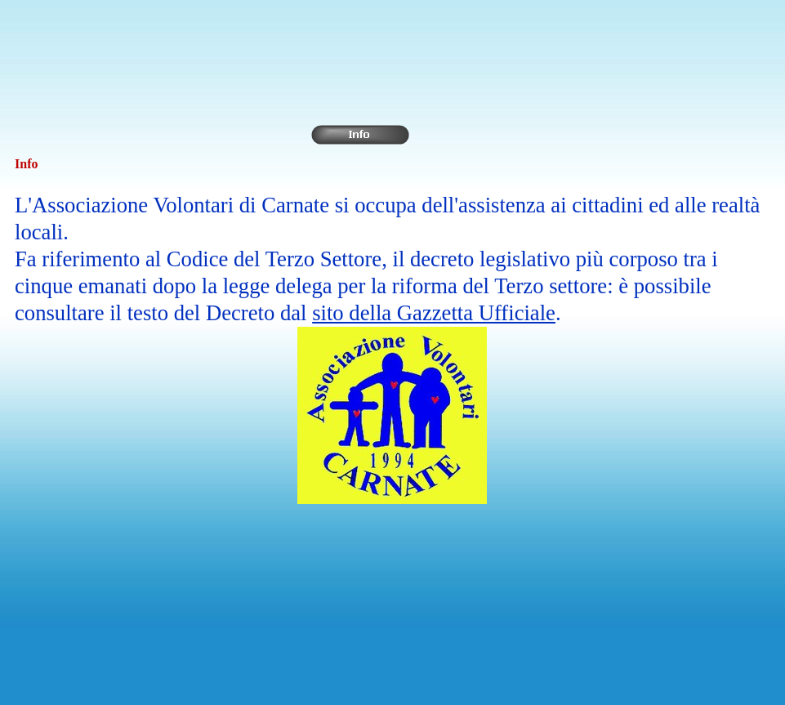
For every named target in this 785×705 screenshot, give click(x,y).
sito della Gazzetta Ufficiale (433, 313)
